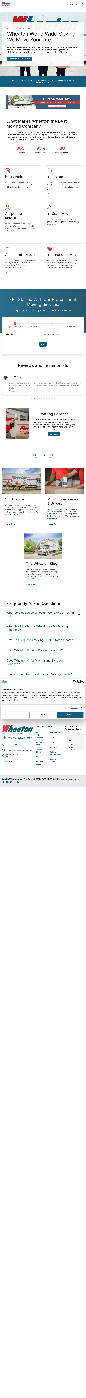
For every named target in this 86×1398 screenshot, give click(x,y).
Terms (77, 779)
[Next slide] (50, 455)
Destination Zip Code (51, 334)
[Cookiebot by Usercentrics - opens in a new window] (74, 681)
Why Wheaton (55, 732)
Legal (71, 779)
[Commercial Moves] (21, 260)
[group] (43, 326)
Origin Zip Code (11, 334)
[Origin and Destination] (15, 323)
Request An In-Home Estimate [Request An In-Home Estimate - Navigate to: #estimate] (19, 59)
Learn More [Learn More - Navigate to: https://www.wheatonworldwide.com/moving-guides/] (53, 524)
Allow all (70, 715)
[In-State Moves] (64, 221)
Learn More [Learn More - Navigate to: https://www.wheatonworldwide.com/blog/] (32, 584)
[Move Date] (33, 323)
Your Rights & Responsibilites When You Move (46, 80)
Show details (74, 708)
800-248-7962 (72, 4)
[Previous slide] (36, 455)
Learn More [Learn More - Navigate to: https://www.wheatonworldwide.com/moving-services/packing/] (54, 434)
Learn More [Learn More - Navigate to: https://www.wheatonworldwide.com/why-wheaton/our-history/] (11, 524)
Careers (53, 737)
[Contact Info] (71, 323)
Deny (43, 715)
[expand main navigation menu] (82, 4)
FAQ (37, 757)
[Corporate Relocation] (21, 221)
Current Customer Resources (54, 745)
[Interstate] (64, 182)
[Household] (21, 182)
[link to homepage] (6, 4)
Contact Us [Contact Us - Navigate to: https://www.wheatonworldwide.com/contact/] (8, 762)
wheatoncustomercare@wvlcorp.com (19, 750)
